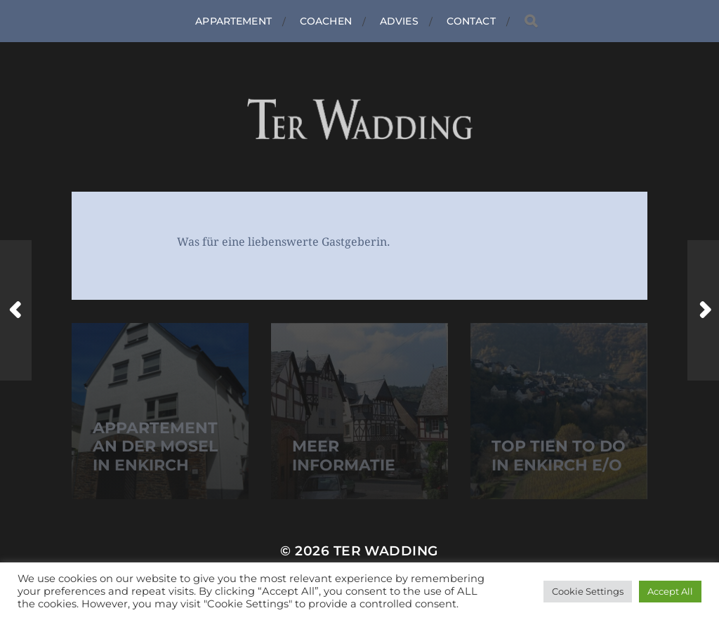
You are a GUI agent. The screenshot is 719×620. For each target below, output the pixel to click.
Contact (471, 21)
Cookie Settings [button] (588, 591)
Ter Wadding (386, 551)
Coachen (326, 21)
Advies (399, 21)
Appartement (233, 21)
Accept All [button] (670, 591)
